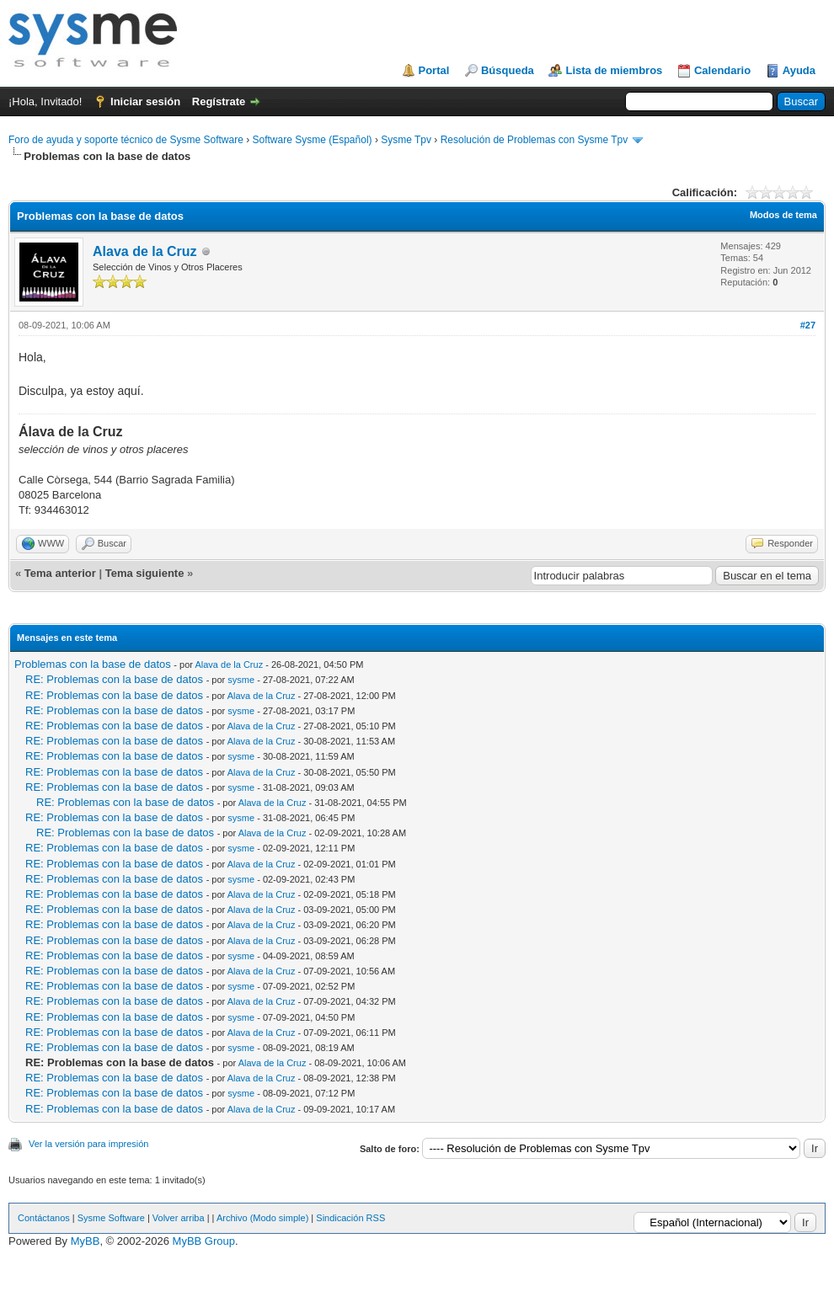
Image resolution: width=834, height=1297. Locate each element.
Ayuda (799, 70)
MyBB (85, 1241)
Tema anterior (60, 573)
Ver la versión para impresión (88, 1144)
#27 (807, 325)
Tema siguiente (144, 573)
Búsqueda (507, 70)
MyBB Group (204, 1241)
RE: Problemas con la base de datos (114, 679)
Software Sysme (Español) (312, 140)
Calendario (722, 70)
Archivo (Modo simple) (262, 1218)
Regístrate (219, 101)
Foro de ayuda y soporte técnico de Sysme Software (125, 140)
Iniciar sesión (145, 101)
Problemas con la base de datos (92, 664)
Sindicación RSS (350, 1218)
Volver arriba (178, 1218)
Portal (434, 70)
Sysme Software (111, 1218)
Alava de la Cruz (145, 251)
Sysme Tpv (406, 140)
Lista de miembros (613, 70)
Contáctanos (44, 1218)
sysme (240, 680)
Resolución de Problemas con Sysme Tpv (534, 140)
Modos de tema (783, 215)
